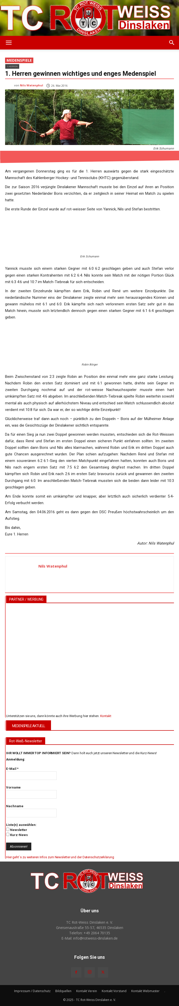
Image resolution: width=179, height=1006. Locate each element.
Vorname (13, 787)
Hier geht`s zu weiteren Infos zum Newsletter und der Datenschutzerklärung (60, 857)
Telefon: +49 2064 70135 (89, 932)
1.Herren (12, 66)
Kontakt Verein (86, 991)
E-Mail (12, 769)
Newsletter (16, 830)
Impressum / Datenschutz (32, 991)
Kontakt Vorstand (114, 991)
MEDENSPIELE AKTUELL (28, 726)
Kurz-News (17, 835)
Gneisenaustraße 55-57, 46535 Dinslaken (89, 927)
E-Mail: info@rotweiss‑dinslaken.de (89, 938)
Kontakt (105, 716)
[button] (9, 43)
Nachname (14, 806)
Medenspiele (19, 60)
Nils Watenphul (31, 85)
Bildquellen (63, 991)
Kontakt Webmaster (145, 991)
